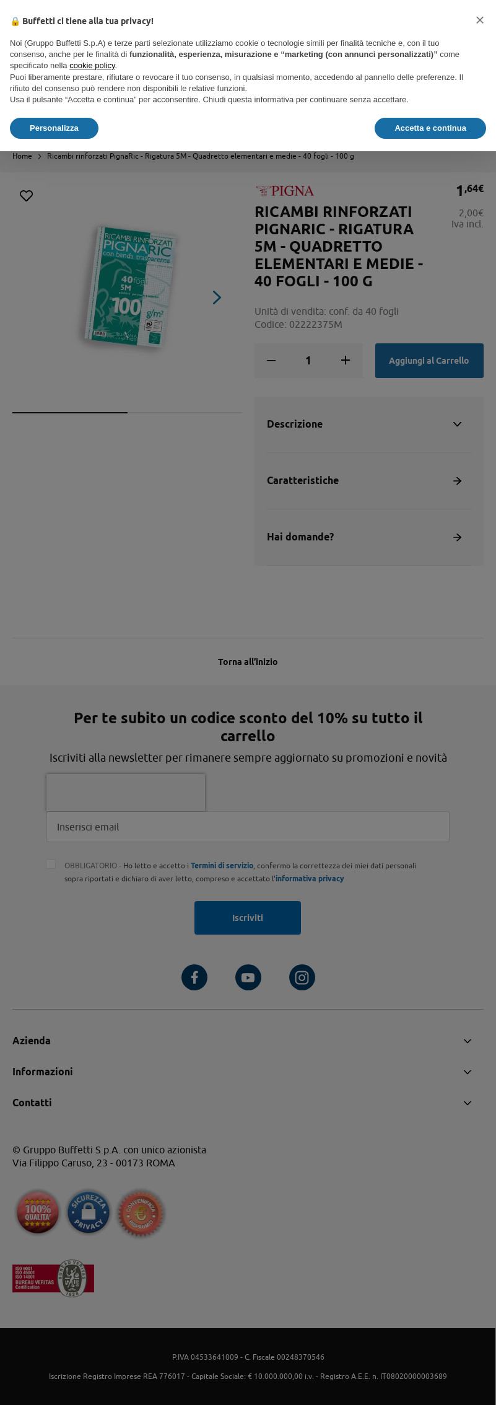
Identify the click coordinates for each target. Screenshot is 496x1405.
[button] (480, 20)
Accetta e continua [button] (430, 128)
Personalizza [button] (54, 128)
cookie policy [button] (92, 65)
